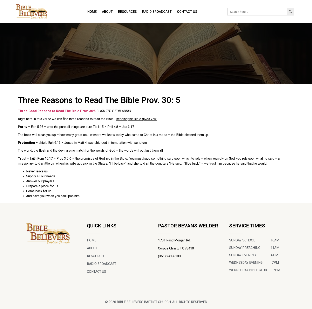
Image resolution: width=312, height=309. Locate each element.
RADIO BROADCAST (157, 12)
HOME (92, 12)
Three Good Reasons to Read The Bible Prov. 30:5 (57, 111)
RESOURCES (127, 12)
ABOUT (107, 12)
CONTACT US (187, 12)
